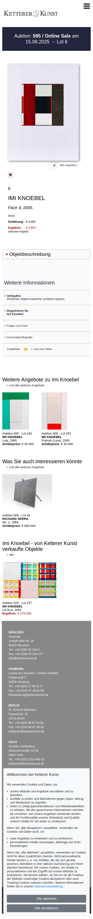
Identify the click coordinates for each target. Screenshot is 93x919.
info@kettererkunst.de (23, 658)
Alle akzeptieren (46, 908)
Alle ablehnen (47, 898)
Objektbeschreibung (29, 254)
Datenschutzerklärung (48, 886)
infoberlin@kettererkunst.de (26, 731)
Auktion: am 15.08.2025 (46, 38)
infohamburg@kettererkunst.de (28, 694)
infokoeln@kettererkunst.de (26, 763)
